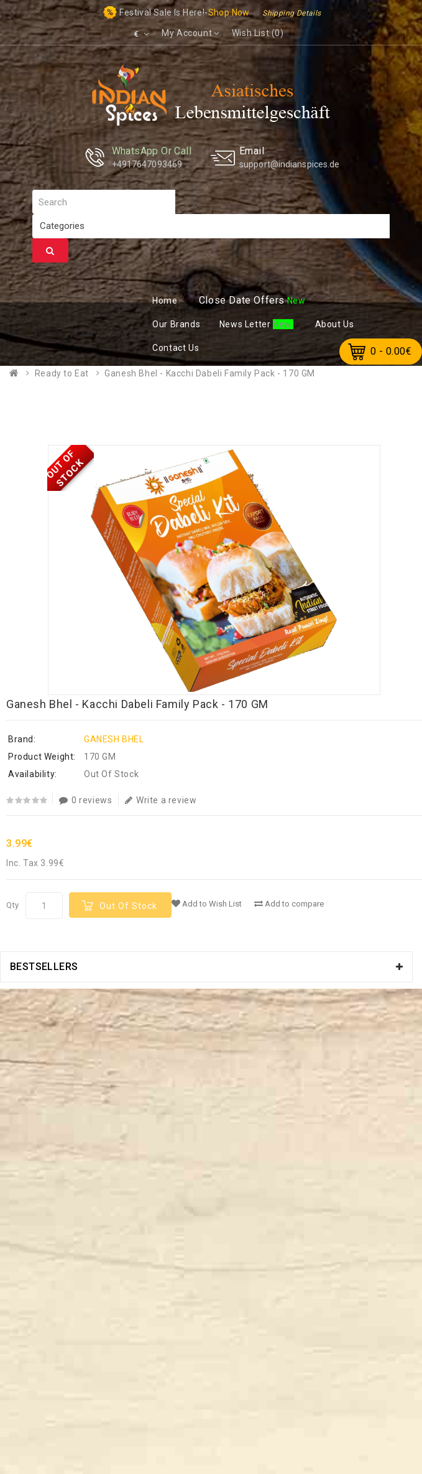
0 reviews (85, 800)
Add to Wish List (207, 903)
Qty (12, 905)
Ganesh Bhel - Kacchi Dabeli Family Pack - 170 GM (209, 373)
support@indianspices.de (289, 164)
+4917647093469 (147, 164)
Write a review (160, 800)
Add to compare (289, 903)
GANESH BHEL (114, 739)
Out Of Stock (128, 906)
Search (50, 250)
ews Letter (246, 324)
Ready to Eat (62, 373)
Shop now (229, 12)
